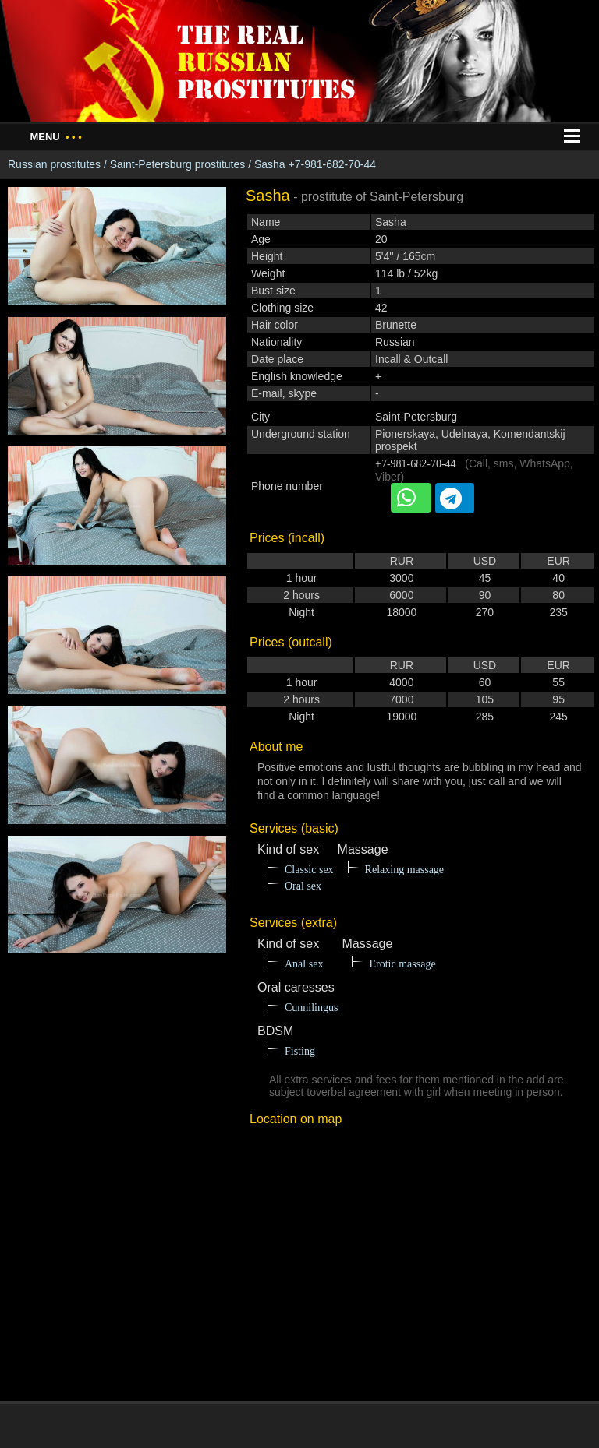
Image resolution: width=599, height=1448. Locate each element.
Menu (55, 137)
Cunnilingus (311, 1007)
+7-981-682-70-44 (415, 464)
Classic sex (309, 869)
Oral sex (303, 886)
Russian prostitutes (54, 164)
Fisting (300, 1051)
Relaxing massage (404, 869)
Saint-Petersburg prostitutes (178, 164)
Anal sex (304, 964)
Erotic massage (402, 964)
